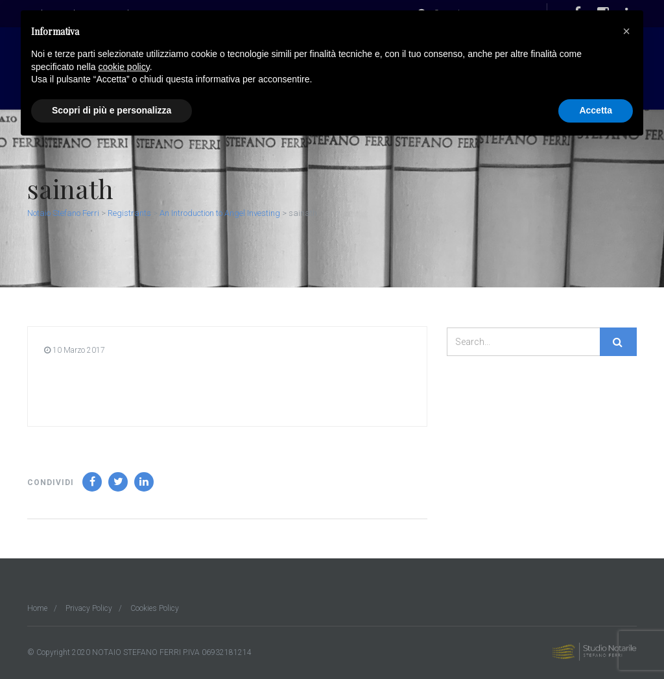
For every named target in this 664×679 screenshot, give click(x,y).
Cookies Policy (154, 608)
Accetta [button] (595, 110)
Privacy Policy (88, 608)
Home (37, 608)
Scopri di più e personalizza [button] (111, 110)
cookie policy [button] (124, 67)
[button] (626, 31)
